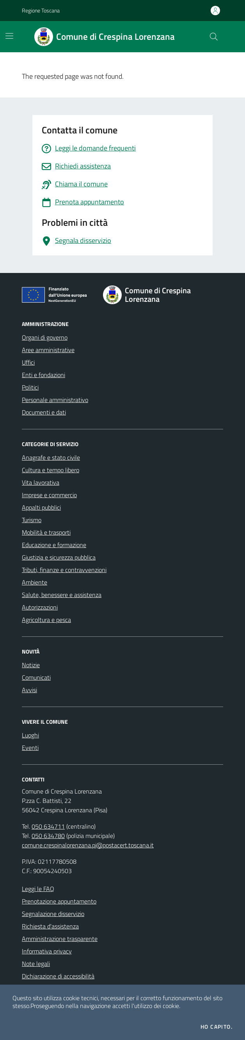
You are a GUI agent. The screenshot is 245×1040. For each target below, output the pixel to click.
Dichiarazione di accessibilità (58, 976)
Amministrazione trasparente (60, 938)
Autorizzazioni (40, 607)
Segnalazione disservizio (53, 913)
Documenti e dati (44, 412)
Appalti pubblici (41, 507)
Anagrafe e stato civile (51, 457)
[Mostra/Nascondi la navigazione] (9, 36)
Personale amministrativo (55, 399)
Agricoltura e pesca (46, 619)
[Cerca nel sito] (213, 36)
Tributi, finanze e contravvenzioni (64, 569)
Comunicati (36, 677)
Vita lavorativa (40, 482)
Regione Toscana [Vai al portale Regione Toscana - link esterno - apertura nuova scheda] (41, 10)
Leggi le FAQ (38, 888)
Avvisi (29, 690)
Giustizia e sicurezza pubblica (59, 557)
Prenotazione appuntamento (59, 901)
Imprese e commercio (49, 495)
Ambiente (34, 582)
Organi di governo (44, 337)
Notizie (31, 665)
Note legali (36, 963)
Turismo (31, 519)
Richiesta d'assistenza (50, 926)
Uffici (28, 362)
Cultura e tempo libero (50, 470)
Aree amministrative (48, 349)
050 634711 (48, 826)
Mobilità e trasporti (46, 532)
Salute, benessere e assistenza (61, 594)
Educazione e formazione (54, 544)
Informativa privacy (47, 951)
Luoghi (30, 735)
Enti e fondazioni (43, 374)
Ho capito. (217, 1026)
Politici (30, 387)
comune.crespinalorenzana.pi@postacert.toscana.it (88, 845)
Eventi (30, 747)
